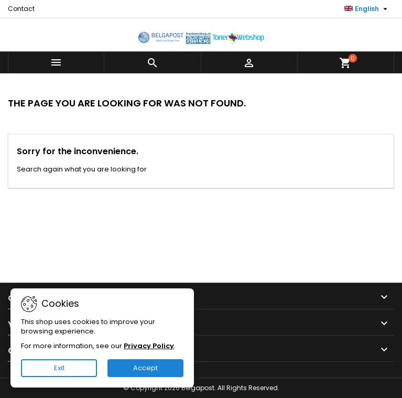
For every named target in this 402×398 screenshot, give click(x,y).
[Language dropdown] (367, 9)
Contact (21, 8)
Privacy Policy (149, 346)
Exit (59, 368)
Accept (145, 368)
